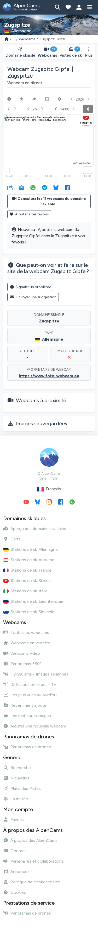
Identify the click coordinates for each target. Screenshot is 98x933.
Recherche (17, 767)
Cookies (14, 892)
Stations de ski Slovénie (28, 611)
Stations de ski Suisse (27, 580)
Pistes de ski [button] (71, 52)
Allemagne (52, 339)
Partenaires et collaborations (33, 861)
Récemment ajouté (24, 705)
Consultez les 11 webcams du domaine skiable (49, 201)
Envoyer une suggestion (33, 297)
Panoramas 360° (22, 663)
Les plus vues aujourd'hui (30, 694)
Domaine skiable (20, 52)
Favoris (13, 819)
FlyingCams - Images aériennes (35, 674)
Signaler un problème (30, 287)
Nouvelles (16, 778)
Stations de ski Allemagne (30, 549)
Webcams (27, 39)
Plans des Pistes (22, 788)
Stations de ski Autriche (28, 559)
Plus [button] (89, 52)
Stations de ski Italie (25, 590)
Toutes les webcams (26, 632)
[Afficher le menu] (89, 7)
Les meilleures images (27, 715)
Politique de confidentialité (31, 881)
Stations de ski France (27, 570)
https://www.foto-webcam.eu (49, 375)
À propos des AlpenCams (30, 840)
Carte (12, 539)
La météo (15, 798)
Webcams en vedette (26, 642)
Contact (14, 850)
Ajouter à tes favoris (29, 214)
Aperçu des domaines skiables (34, 528)
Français (49, 489)
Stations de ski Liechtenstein (33, 601)
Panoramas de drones (27, 746)
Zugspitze (49, 321)
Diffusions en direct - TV (29, 684)
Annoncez (16, 871)
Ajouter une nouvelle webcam (34, 726)
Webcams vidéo (21, 653)
